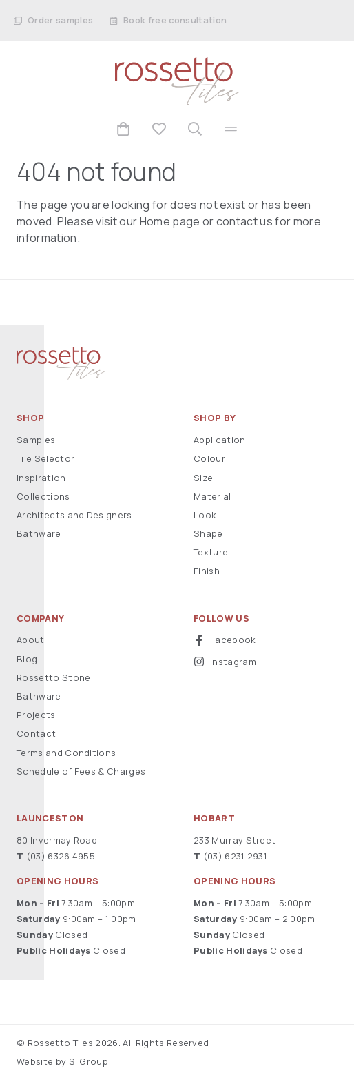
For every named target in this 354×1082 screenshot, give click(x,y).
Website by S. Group (62, 1061)
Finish (207, 570)
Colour (209, 458)
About (31, 639)
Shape (208, 533)
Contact (36, 733)
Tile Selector (45, 458)
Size (203, 477)
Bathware (39, 533)
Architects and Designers (74, 515)
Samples (36, 439)
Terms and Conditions (66, 752)
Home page (170, 221)
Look (205, 515)
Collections (43, 496)
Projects (36, 714)
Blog (27, 659)
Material (212, 496)
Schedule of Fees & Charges (81, 771)
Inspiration (41, 477)
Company (40, 618)
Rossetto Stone (53, 677)
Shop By (215, 418)
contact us (244, 221)
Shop (30, 418)
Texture (211, 552)
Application (220, 439)
